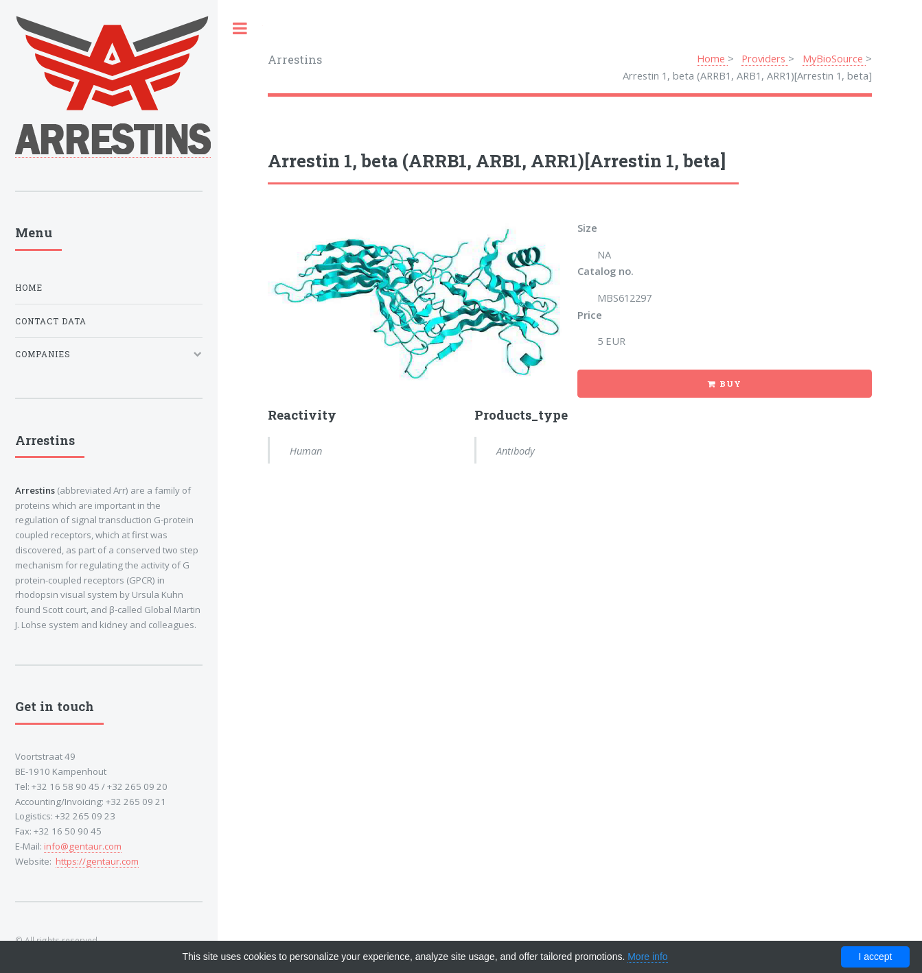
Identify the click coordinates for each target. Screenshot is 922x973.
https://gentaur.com (97, 861)
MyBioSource (834, 58)
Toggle (240, 28)
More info (647, 956)
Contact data (51, 321)
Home (712, 58)
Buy (730, 384)
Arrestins (295, 59)
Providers (764, 58)
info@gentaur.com (83, 846)
